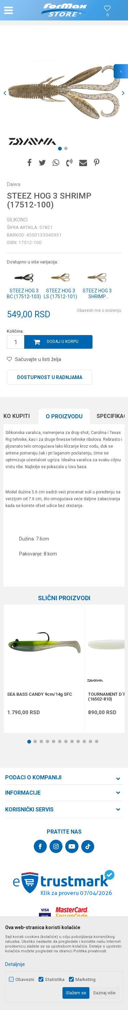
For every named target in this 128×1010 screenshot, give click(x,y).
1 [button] (61, 150)
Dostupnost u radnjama (49, 377)
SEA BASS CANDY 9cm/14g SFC (39, 694)
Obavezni (24, 979)
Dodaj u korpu (63, 341)
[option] (64, 93)
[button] (22, 10)
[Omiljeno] (107, 15)
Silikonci (17, 219)
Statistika (55, 979)
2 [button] (67, 150)
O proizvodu (64, 416)
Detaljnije (15, 964)
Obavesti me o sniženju (99, 310)
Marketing (85, 979)
